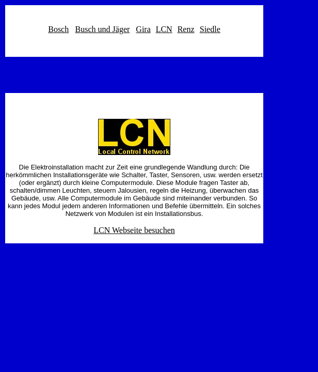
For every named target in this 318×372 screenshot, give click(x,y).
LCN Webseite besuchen (133, 230)
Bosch (58, 29)
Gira (143, 29)
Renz (186, 29)
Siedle (210, 29)
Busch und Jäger (102, 29)
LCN (164, 29)
